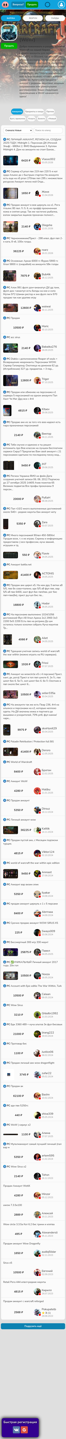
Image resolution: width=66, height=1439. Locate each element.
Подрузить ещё (33, 1326)
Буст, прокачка (17, 118)
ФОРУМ (33, 18)
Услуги (31, 118)
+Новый (52, 118)
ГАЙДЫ (55, 18)
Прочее (50, 111)
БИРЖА (11, 18)
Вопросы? (18, 4)
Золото (41, 118)
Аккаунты (17, 111)
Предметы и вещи (34, 111)
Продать (32, 4)
